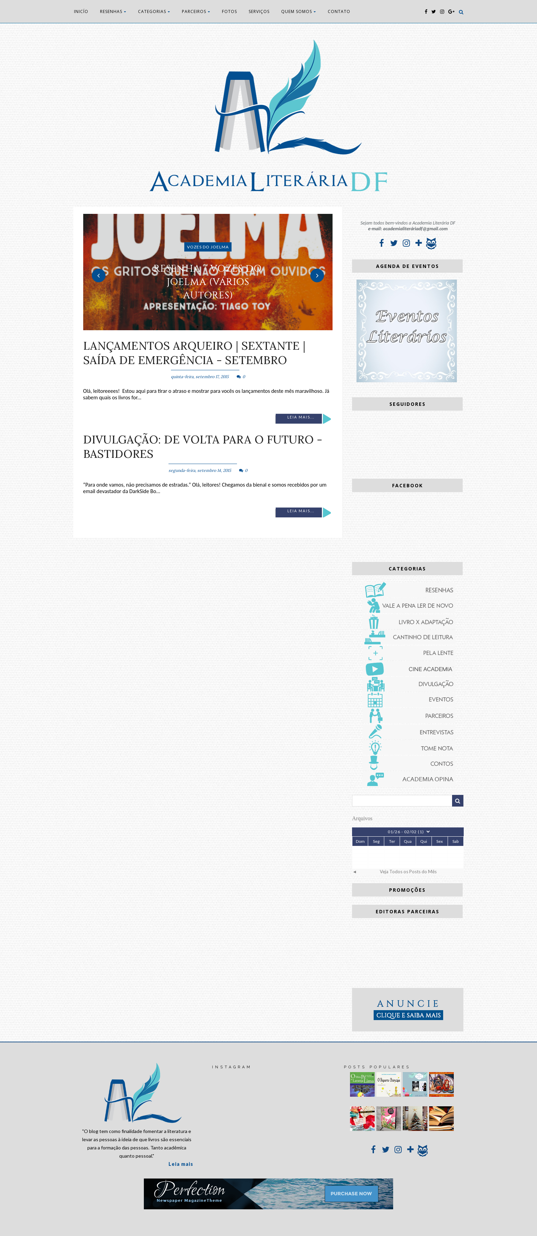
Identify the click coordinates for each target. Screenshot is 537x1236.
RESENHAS (113, 11)
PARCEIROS (196, 11)
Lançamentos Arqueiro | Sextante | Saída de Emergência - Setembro (194, 352)
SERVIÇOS (259, 11)
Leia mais (180, 1164)
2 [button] (207, 326)
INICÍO (81, 11)
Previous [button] (98, 275)
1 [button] (197, 326)
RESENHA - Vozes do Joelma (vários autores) (208, 282)
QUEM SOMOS (298, 11)
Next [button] (317, 275)
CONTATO (339, 11)
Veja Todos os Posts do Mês (408, 871)
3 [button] (218, 326)
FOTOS (229, 11)
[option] (208, 272)
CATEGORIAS (154, 11)
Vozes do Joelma (208, 246)
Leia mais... (300, 417)
